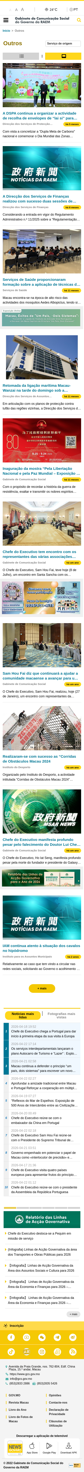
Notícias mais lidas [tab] (23, 1015)
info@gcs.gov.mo (21, 1378)
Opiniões (55, 1395)
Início (6, 30)
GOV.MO (14, 1395)
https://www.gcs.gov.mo (25, 1374)
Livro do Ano (17, 1409)
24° (53, 10)
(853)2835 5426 (47, 1383)
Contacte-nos (58, 1402)
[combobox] (63, 43)
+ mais (73, 1314)
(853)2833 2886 (19, 1383)
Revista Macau (19, 1402)
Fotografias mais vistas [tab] (61, 1015)
